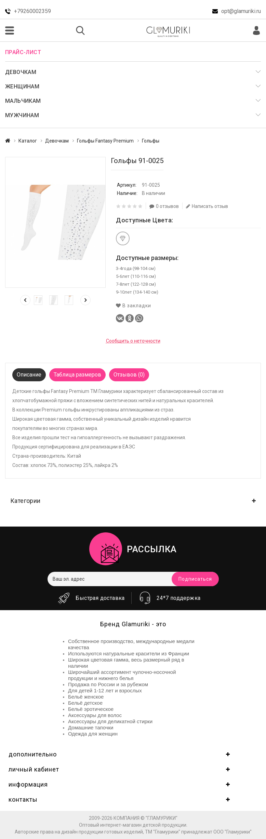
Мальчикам (23, 101)
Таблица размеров (77, 374)
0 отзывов (164, 206)
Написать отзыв (207, 206)
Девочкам (20, 72)
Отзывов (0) (129, 374)
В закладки (133, 305)
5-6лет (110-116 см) (136, 276)
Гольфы (150, 141)
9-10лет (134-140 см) (137, 292)
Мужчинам (22, 115)
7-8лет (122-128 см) (136, 284)
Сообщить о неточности (133, 341)
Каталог (27, 141)
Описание (29, 374)
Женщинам (22, 86)
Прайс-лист (23, 52)
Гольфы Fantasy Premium (105, 141)
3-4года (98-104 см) (136, 268)
